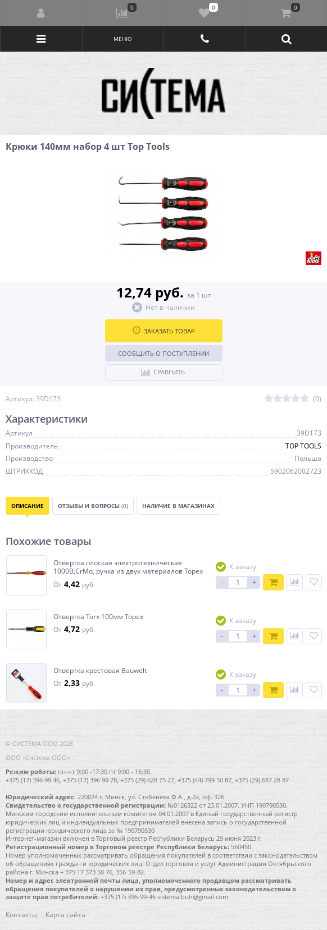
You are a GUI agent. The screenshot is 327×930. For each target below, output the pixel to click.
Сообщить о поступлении (163, 353)
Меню (122, 39)
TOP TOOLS (303, 446)
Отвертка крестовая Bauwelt (100, 670)
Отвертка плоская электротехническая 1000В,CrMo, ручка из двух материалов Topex (128, 567)
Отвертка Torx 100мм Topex (98, 616)
